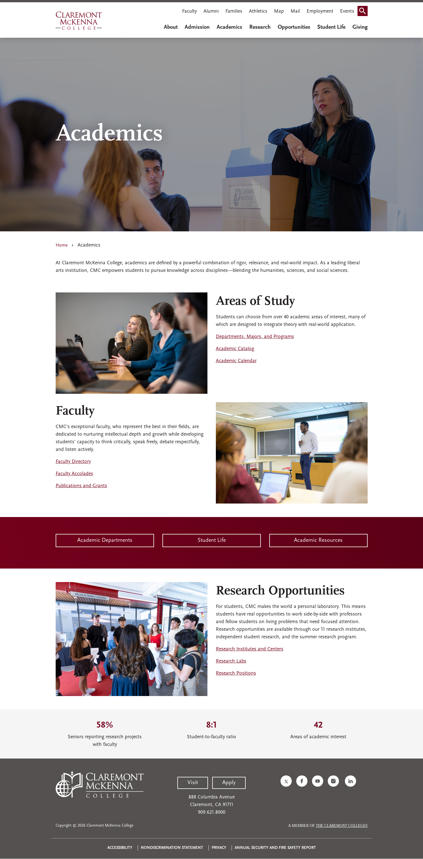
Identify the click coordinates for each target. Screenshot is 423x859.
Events (347, 11)
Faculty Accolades (74, 474)
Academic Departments (104, 540)
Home (62, 245)
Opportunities (294, 27)
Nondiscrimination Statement (172, 848)
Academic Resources (318, 540)
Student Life (331, 27)
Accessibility (119, 848)
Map (279, 11)
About (171, 27)
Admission (197, 27)
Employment (320, 11)
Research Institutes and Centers (249, 649)
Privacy (219, 848)
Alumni (211, 11)
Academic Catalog (235, 349)
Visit (192, 783)
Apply (229, 783)
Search (364, 9)
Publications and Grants (81, 486)
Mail (295, 11)
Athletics (258, 11)
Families (233, 11)
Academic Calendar (236, 361)
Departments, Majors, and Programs (255, 336)
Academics (229, 27)
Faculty (189, 11)
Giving (360, 27)
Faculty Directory (73, 461)
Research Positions (236, 673)
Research (260, 27)
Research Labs (231, 661)
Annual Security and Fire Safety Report (275, 848)
